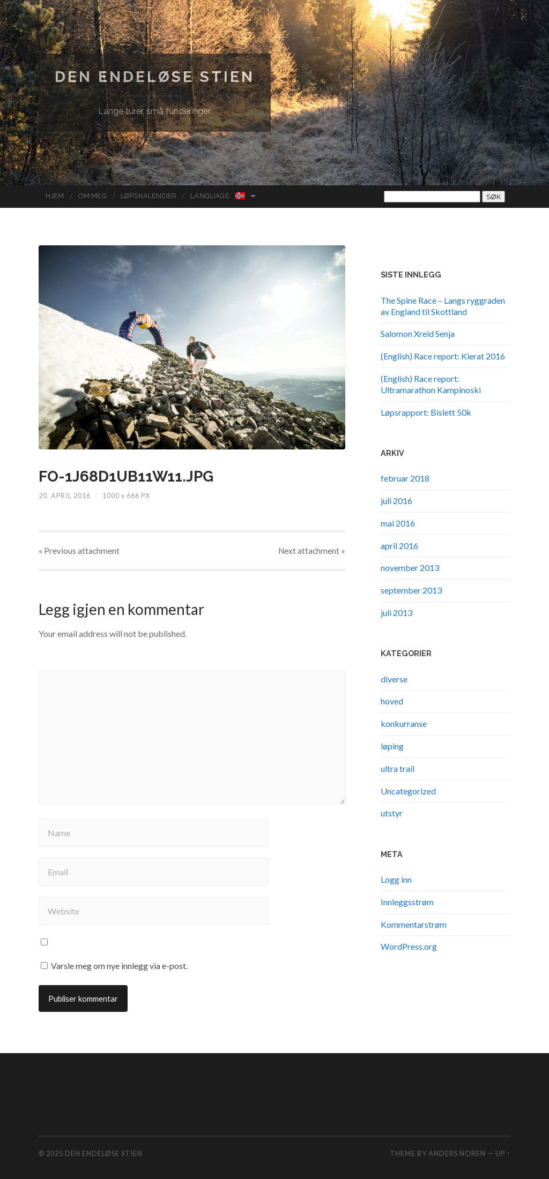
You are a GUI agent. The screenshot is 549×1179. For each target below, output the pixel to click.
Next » (311, 550)
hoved (392, 701)
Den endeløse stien (155, 77)
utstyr (392, 813)
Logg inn (396, 879)
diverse (394, 679)
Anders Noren (457, 1153)
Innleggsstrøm (407, 902)
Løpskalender (148, 196)
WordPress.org (409, 946)
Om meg (92, 196)
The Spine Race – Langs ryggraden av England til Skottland (443, 306)
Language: (218, 196)
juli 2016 (396, 500)
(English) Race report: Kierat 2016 (443, 356)
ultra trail (397, 768)
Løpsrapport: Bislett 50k (426, 412)
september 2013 (411, 590)
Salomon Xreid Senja (418, 333)
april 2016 (399, 545)
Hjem (55, 196)
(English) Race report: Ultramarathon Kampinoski (431, 384)
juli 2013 (396, 612)
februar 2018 (405, 478)
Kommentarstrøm (414, 924)
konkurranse (404, 723)
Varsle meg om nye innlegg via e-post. (119, 965)
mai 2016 (398, 523)
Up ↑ (502, 1153)
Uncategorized (408, 791)
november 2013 (410, 567)
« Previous (79, 550)
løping (392, 746)
